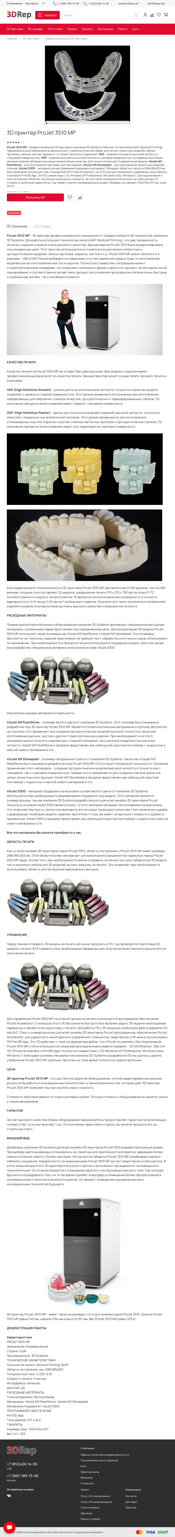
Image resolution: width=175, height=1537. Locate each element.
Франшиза (87, 1477)
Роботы (122, 29)
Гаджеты (87, 29)
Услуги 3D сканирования (95, 1496)
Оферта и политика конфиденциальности (105, 1454)
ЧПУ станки (55, 29)
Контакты (32, 3)
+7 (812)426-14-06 (96, 3)
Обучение (86, 1513)
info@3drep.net (156, 3)
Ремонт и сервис (90, 1518)
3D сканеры (35, 29)
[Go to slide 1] (46, 123)
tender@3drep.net (128, 3)
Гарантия (130, 1507)
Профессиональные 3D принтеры (66, 38)
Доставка (131, 1501)
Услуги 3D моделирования (96, 1501)
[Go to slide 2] (49, 123)
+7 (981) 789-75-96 (66, 3)
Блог (83, 1466)
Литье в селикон (90, 1507)
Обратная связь (90, 1472)
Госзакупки (87, 1483)
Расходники (105, 29)
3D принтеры (15, 29)
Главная (12, 38)
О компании (14, 3)
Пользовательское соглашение (99, 1460)
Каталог (47, 15)
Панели (72, 29)
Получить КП (35, 197)
